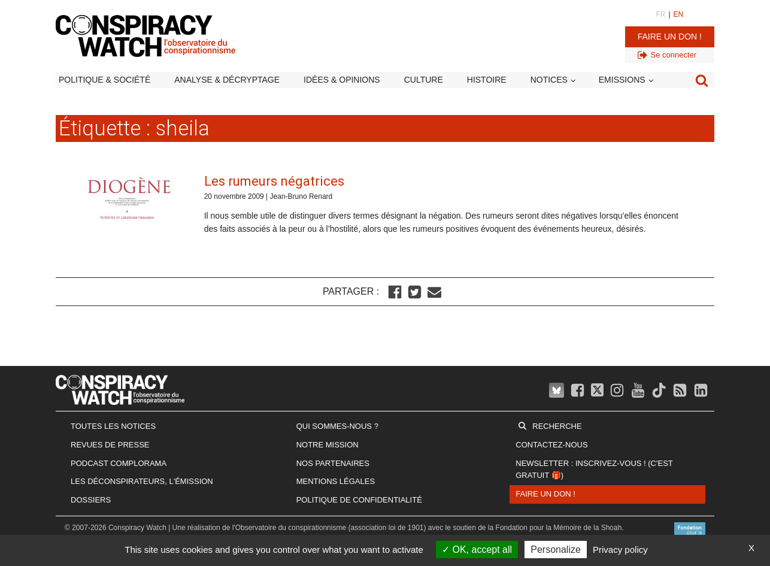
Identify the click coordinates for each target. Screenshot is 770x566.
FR (660, 14)
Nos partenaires (332, 463)
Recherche (556, 426)
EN (679, 14)
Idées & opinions (342, 79)
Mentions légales (335, 481)
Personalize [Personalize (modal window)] (555, 549)
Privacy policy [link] (620, 549)
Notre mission (327, 444)
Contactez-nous (551, 444)
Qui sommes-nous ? (337, 426)
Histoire (487, 79)
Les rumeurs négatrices (274, 181)
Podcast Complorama (118, 463)
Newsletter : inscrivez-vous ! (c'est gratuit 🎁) (594, 469)
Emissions (622, 79)
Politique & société (104, 79)
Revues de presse (110, 444)
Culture (423, 79)
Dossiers (91, 499)
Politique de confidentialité (359, 499)
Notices (549, 79)
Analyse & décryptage (227, 79)
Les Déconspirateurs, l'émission (142, 481)
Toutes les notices (113, 426)
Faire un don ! (670, 36)
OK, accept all (477, 549)
